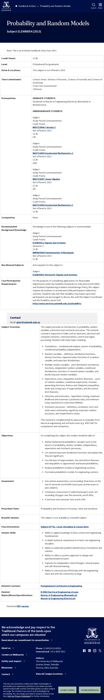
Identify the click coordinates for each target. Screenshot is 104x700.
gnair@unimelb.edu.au (28, 322)
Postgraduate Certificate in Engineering (61, 585)
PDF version (23, 606)
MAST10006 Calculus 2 (44, 127)
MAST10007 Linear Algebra (46, 179)
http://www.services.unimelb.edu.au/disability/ (57, 303)
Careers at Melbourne (13, 654)
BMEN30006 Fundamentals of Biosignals (53, 252)
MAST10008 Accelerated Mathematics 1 (53, 205)
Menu (100, 6)
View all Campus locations (49, 673)
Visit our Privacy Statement (19, 696)
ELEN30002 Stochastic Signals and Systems (55, 274)
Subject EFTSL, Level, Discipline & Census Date (65, 526)
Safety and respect (11, 661)
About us (6, 648)
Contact (6, 674)
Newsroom (7, 667)
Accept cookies (67, 690)
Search (93, 6)
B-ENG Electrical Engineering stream (59, 591)
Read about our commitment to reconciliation (25, 640)
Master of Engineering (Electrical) (58, 598)
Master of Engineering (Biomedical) (59, 595)
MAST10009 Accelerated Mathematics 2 (53, 153)
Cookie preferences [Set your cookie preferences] (90, 690)
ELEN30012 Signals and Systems (49, 242)
